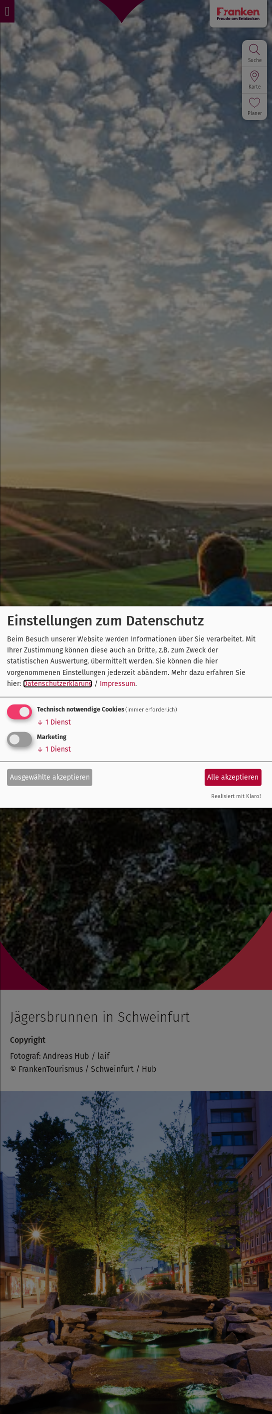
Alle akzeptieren (233, 777)
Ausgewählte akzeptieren (50, 777)
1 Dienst (54, 722)
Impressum (117, 683)
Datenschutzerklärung (57, 683)
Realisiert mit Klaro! (236, 796)
